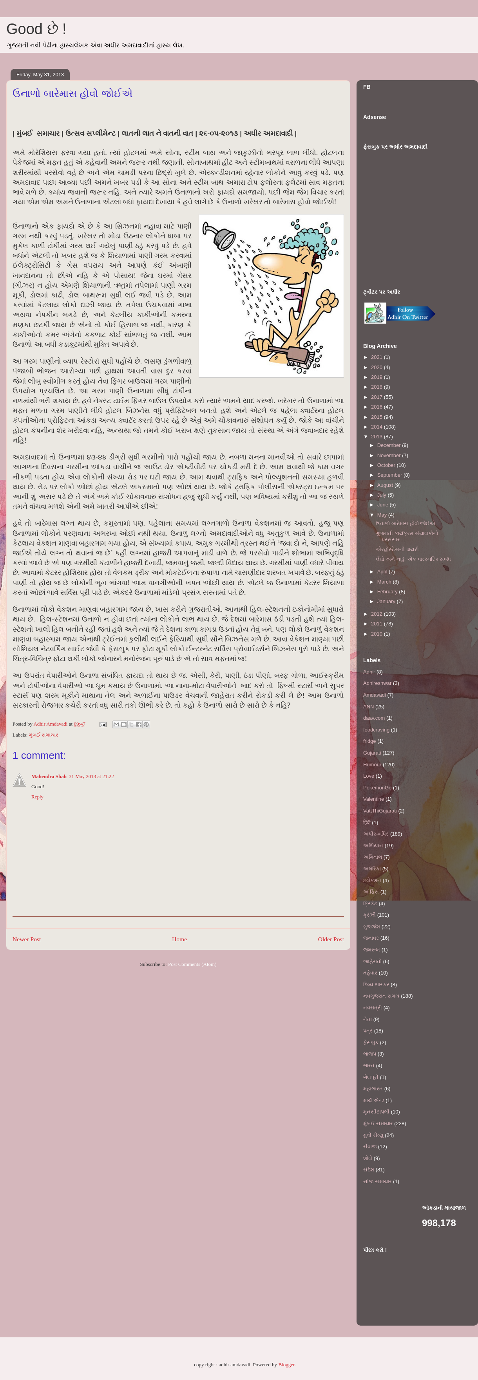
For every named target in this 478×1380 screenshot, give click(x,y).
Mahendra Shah (49, 776)
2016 (377, 407)
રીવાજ (370, 1146)
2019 (377, 377)
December (389, 445)
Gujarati (372, 753)
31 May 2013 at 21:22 (91, 776)
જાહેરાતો (372, 961)
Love (368, 776)
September (390, 475)
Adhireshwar (377, 683)
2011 (377, 624)
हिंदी (367, 822)
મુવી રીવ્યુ (373, 1135)
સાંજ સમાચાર (377, 1181)
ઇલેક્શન (372, 880)
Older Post (331, 939)
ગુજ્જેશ (371, 927)
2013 (377, 437)
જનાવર (371, 938)
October (387, 465)
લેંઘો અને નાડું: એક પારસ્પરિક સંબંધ (413, 559)
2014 (377, 427)
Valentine (373, 799)
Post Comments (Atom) (192, 964)
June (383, 505)
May (382, 515)
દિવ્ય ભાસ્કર (376, 984)
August (386, 485)
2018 (377, 387)
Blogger (286, 1364)
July (382, 495)
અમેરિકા (372, 869)
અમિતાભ (372, 857)
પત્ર (368, 1031)
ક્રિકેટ (370, 903)
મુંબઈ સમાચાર (43, 735)
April (383, 572)
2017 (377, 397)
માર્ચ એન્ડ (373, 1100)
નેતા (367, 1019)
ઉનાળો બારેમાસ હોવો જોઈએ (405, 523)
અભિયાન (373, 846)
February (388, 592)
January (387, 601)
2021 (377, 357)
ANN (368, 707)
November (389, 455)
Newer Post (27, 939)
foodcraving (376, 730)
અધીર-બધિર (376, 834)
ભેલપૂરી (370, 1077)
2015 (377, 417)
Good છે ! (36, 29)
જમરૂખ (371, 950)
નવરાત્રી (372, 1008)
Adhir (369, 672)
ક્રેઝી (369, 915)
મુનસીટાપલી (376, 1112)
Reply (37, 797)
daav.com (374, 718)
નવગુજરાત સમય (381, 996)
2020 (377, 367)
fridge (369, 741)
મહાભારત (373, 1089)
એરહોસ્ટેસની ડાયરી (397, 549)
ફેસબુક (370, 1042)
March (385, 582)
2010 (377, 634)
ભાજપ (369, 1054)
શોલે (367, 1158)
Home (179, 939)
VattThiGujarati (380, 811)
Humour (372, 764)
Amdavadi (374, 695)
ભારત (369, 1065)
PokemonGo (377, 788)
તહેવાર (370, 973)
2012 (377, 614)
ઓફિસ (371, 892)
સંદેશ (368, 1170)
